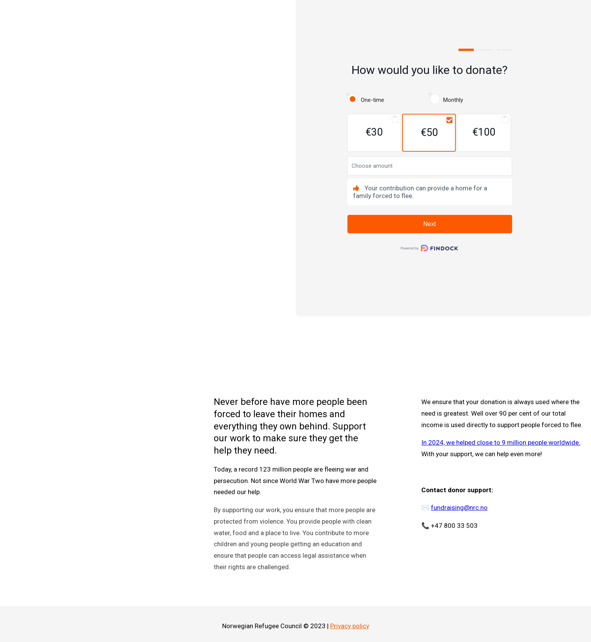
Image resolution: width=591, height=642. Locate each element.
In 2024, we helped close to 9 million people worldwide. (500, 442)
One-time (372, 100)
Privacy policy (349, 626)
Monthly (453, 100)
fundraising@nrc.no (459, 507)
